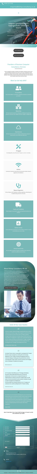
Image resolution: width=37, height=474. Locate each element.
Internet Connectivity (18, 248)
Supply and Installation (18, 209)
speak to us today (11, 287)
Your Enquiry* (7, 441)
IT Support (18, 151)
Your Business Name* (8, 430)
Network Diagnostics (18, 190)
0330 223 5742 (8, 3)
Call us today (18, 55)
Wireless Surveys (18, 227)
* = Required (18, 447)
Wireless (18, 169)
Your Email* (7, 428)
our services (18, 50)
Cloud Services (18, 132)
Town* (6, 432)
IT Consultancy (18, 92)
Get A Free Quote (32, 45)
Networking (18, 111)
